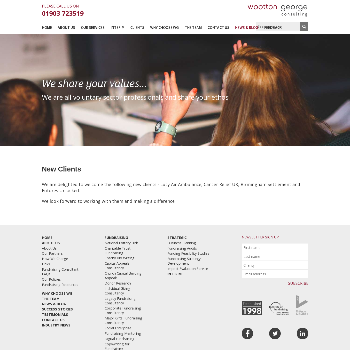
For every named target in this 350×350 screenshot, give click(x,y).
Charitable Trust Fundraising (118, 250)
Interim (117, 28)
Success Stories (57, 309)
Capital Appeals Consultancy (117, 265)
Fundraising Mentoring (123, 333)
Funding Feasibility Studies (188, 253)
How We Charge (55, 258)
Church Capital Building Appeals (123, 275)
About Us (66, 28)
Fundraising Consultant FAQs (60, 271)
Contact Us (218, 28)
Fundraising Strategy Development (184, 261)
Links (46, 264)
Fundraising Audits (182, 248)
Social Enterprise (118, 328)
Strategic (177, 237)
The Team (193, 28)
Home (47, 28)
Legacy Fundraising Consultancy (120, 300)
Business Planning (181, 243)
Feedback (273, 28)
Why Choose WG (164, 28)
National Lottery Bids (122, 243)
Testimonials (55, 314)
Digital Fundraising (119, 338)
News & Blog (246, 28)
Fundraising (116, 237)
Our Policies (51, 279)
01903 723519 (63, 13)
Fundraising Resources (60, 284)
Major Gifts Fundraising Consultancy (123, 320)
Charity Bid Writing (119, 258)
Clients (137, 28)
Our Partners (52, 253)
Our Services (93, 28)
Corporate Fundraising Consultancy (123, 310)
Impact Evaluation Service (187, 268)
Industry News (56, 325)
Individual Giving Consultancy (117, 290)
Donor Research (118, 283)
